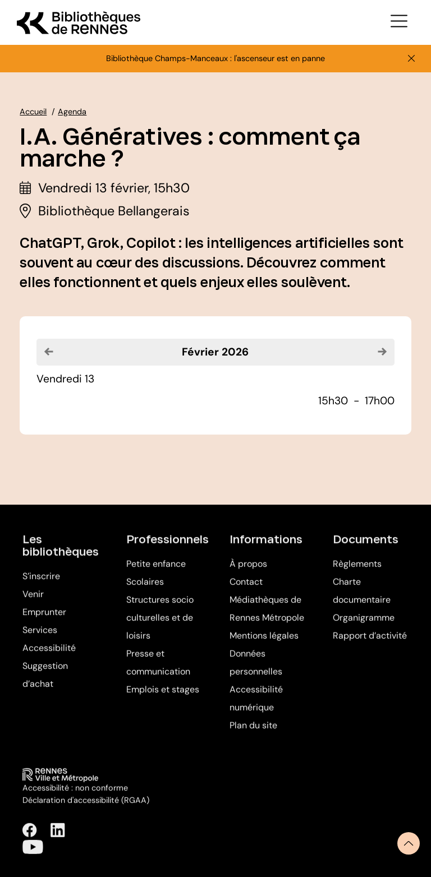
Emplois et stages (162, 697)
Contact (246, 589)
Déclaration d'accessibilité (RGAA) (85, 807)
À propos (248, 571)
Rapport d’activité (370, 643)
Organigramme (364, 625)
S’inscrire (41, 583)
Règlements (357, 571)
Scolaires (145, 589)
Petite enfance (156, 571)
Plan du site (253, 732)
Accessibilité (49, 655)
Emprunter (44, 619)
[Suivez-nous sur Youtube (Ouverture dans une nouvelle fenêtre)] (32, 854)
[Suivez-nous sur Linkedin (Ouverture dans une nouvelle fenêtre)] (58, 837)
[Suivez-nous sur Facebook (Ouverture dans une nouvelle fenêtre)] (29, 837)
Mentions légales (264, 643)
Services (39, 637)
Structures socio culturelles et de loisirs (160, 625)
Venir (33, 601)
